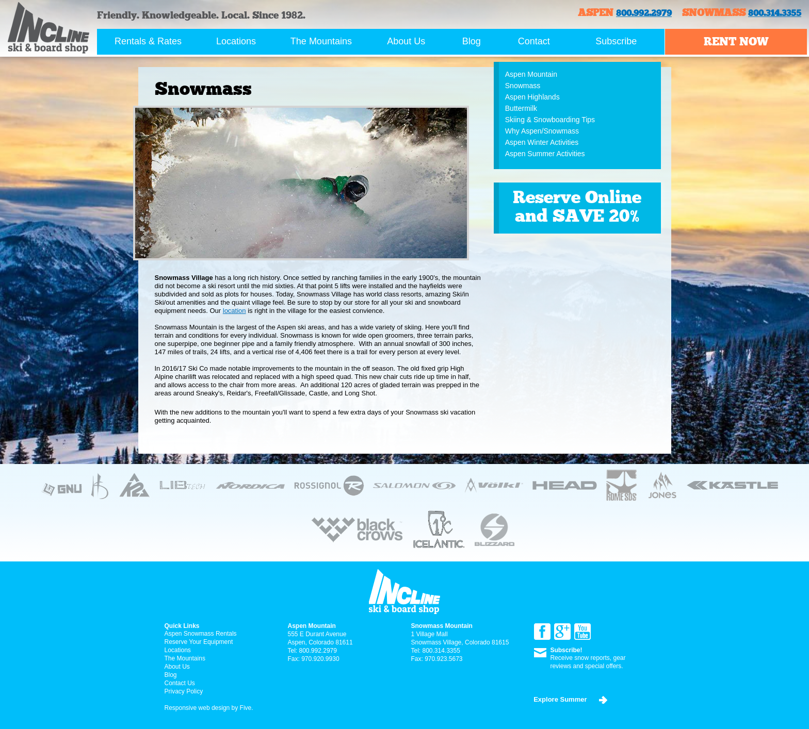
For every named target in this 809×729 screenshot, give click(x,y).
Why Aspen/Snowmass (542, 131)
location (234, 310)
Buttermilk (521, 108)
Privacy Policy (184, 691)
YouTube (582, 631)
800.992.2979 (644, 13)
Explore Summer (560, 699)
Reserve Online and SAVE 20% (577, 206)
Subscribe (616, 41)
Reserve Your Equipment (199, 641)
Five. (245, 707)
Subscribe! (566, 650)
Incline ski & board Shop (48, 28)
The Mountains (321, 41)
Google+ (562, 631)
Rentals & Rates (148, 41)
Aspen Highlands (532, 97)
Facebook (542, 631)
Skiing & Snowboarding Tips (550, 119)
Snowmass (522, 85)
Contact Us (180, 683)
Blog (471, 41)
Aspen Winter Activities (541, 142)
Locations (236, 41)
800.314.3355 (774, 13)
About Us (406, 41)
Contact (534, 41)
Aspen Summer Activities (545, 154)
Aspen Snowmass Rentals (201, 633)
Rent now (736, 41)
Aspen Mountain (531, 74)
